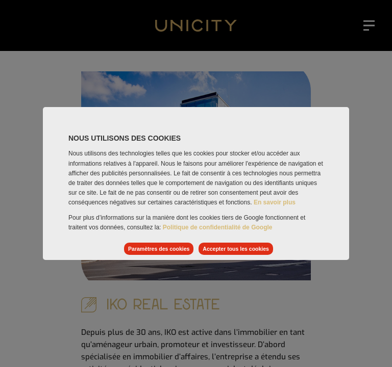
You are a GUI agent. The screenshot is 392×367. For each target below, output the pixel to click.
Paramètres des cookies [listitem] (158, 249)
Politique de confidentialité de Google (218, 227)
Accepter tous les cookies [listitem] (236, 249)
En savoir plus (275, 202)
